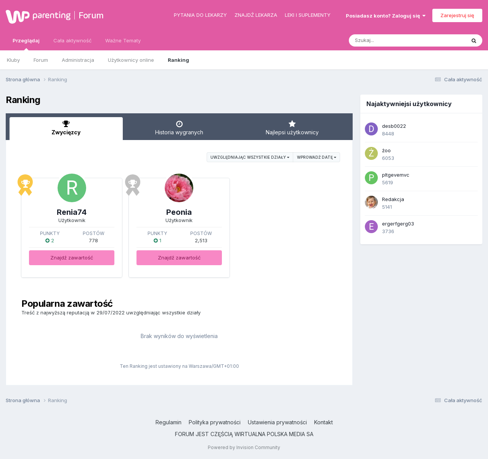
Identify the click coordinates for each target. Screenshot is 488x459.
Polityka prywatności (215, 422)
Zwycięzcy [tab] (66, 127)
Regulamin (168, 422)
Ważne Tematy (123, 40)
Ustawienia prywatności (277, 422)
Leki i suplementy (308, 15)
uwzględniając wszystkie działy (249, 157)
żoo (386, 150)
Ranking (178, 60)
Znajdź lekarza (255, 15)
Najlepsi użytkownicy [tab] (292, 127)
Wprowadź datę (316, 157)
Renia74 (72, 212)
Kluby (13, 60)
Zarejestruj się (457, 15)
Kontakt (323, 422)
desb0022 (394, 126)
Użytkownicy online (131, 60)
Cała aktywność (72, 40)
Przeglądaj (26, 43)
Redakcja (393, 199)
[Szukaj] (388, 40)
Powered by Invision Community (244, 447)
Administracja (78, 60)
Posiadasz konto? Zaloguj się (385, 16)
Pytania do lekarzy (200, 15)
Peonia (179, 212)
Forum (91, 15)
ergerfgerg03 (398, 224)
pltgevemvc (395, 175)
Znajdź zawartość (71, 257)
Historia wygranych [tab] (179, 127)
